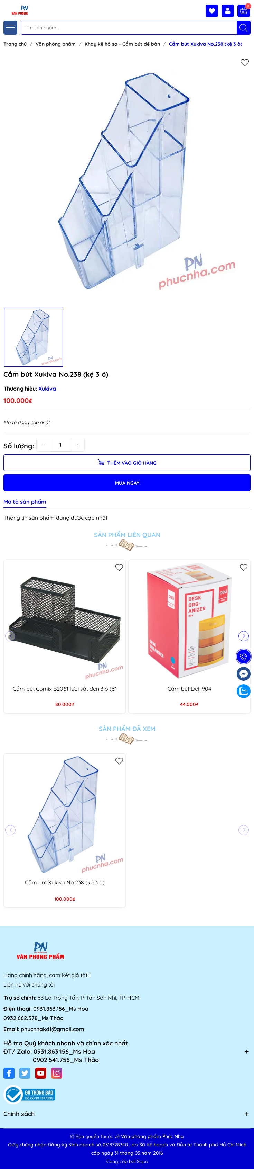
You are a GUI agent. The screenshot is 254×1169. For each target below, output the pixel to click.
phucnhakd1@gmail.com (52, 1029)
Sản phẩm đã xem (127, 729)
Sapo (142, 1161)
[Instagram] (56, 1073)
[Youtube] (40, 1073)
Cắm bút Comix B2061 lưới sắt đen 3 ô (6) (65, 688)
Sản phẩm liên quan (127, 535)
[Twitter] (24, 1073)
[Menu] (10, 28)
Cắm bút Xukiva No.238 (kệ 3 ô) (65, 882)
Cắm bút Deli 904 (189, 688)
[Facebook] (9, 1073)
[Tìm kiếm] (244, 28)
